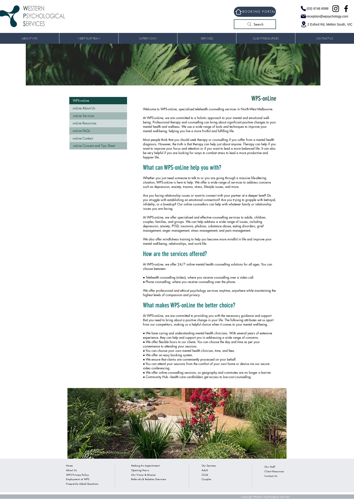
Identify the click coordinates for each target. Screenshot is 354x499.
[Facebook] (346, 8)
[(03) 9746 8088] (314, 9)
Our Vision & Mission (143, 474)
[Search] (255, 24)
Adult (205, 470)
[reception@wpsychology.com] (323, 16)
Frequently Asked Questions (82, 483)
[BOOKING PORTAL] (255, 12)
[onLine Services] (98, 116)
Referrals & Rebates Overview (148, 479)
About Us (71, 470)
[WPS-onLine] (98, 100)
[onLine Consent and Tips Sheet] (98, 145)
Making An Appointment (145, 465)
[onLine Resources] (98, 123)
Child (205, 474)
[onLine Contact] (98, 138)
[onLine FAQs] (98, 130)
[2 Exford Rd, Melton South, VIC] (325, 24)
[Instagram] (335, 8)
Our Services (209, 465)
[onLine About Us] (98, 108)
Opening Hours (140, 470)
